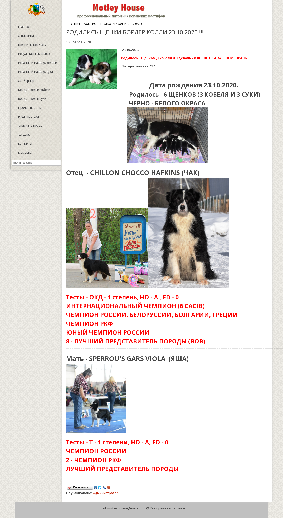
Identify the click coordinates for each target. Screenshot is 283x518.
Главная (75, 24)
